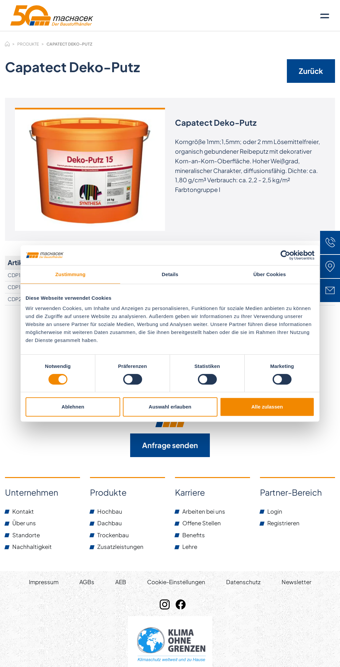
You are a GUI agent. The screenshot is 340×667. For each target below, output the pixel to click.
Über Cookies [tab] (269, 274)
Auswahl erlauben (170, 407)
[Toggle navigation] (325, 16)
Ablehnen (72, 407)
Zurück (311, 71)
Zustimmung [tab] (70, 274)
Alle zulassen (267, 407)
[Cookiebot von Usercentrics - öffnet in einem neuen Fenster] (285, 255)
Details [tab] (170, 274)
